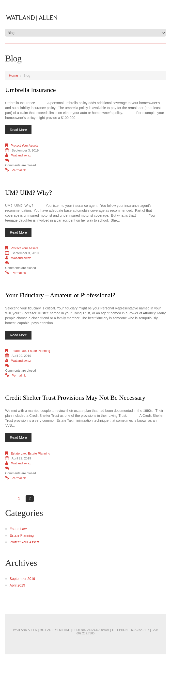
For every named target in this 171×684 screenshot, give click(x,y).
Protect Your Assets (24, 145)
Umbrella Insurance (30, 90)
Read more (18, 130)
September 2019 (22, 579)
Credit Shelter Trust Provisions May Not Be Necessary (75, 397)
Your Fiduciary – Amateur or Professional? (60, 295)
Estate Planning (39, 351)
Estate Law (18, 351)
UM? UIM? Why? (28, 192)
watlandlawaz (21, 155)
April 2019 (17, 585)
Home (13, 75)
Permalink (19, 170)
